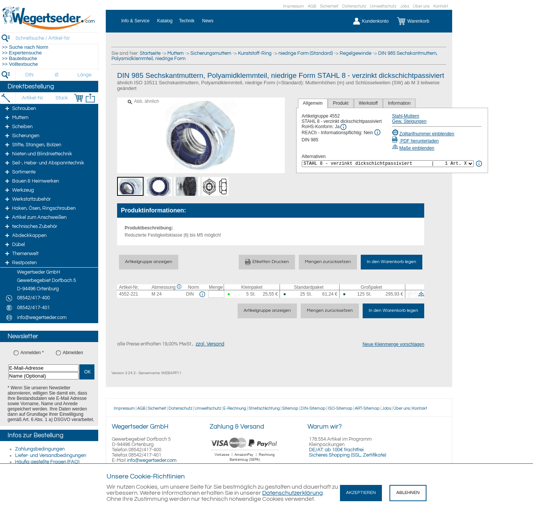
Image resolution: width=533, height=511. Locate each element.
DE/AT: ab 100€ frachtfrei (336, 449)
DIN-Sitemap (313, 408)
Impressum (293, 6)
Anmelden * (32, 352)
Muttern (175, 53)
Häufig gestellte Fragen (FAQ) (47, 462)
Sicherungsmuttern (210, 53)
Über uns (421, 6)
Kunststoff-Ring (255, 53)
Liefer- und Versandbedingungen (50, 455)
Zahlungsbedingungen (40, 449)
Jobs (404, 6)
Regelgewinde (355, 53)
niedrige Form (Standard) (305, 53)
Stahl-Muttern (405, 116)
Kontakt (440, 6)
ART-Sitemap (367, 408)
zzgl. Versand (210, 344)
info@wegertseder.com (151, 460)
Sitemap (290, 408)
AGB (312, 6)
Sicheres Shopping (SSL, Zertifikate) (347, 455)
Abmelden (73, 352)
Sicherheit (329, 6)
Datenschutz (354, 6)
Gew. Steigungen (409, 121)
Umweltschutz (383, 6)
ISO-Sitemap (340, 408)
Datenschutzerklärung (292, 493)
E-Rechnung (234, 408)
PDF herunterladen (415, 141)
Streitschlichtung (264, 408)
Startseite (150, 53)
